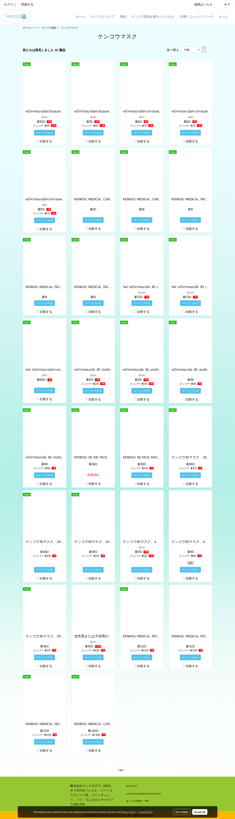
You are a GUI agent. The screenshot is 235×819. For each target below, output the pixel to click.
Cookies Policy (145, 811)
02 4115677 (132, 786)
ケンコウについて (102, 16)
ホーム (80, 16)
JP (227, 4)
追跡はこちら (203, 4)
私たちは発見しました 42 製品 (44, 50)
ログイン (10, 4)
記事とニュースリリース (197, 16)
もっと (223, 16)
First (114, 770)
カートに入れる (44, 133)
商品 (123, 16)
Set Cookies (181, 811)
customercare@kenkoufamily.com (143, 793)
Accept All (199, 811)
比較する (46, 141)
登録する (27, 4)
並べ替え (174, 50)
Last (120, 770)
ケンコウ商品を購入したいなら (153, 16)
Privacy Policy (129, 811)
